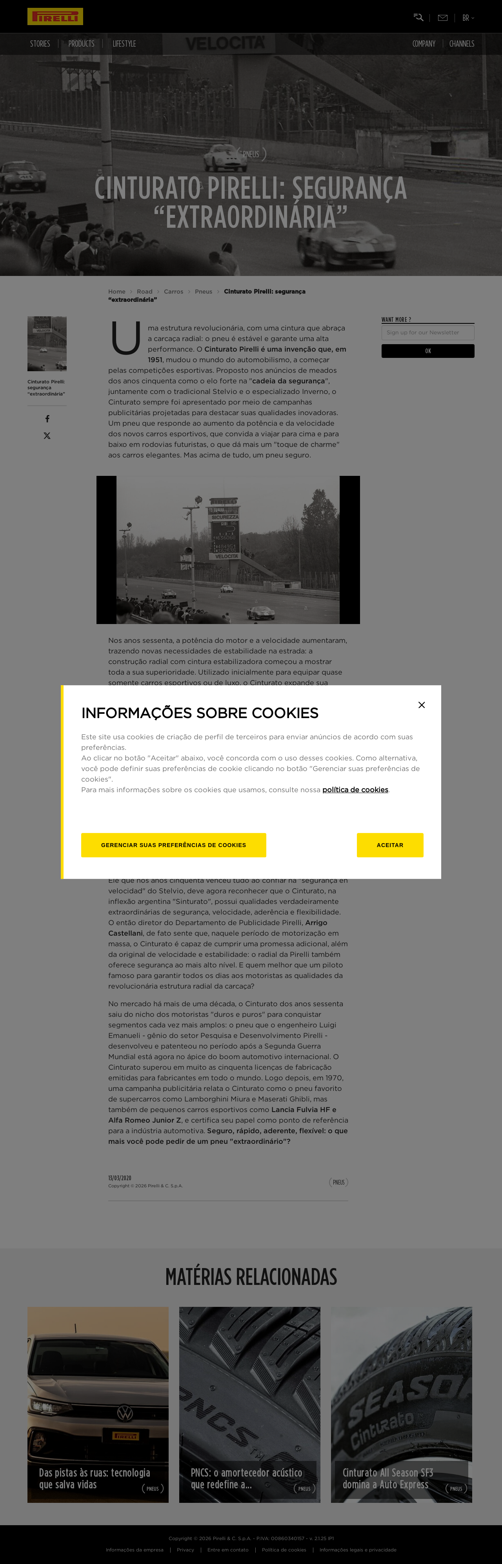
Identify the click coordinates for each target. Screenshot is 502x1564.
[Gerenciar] (173, 845)
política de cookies (355, 790)
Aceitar (390, 845)
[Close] (421, 705)
